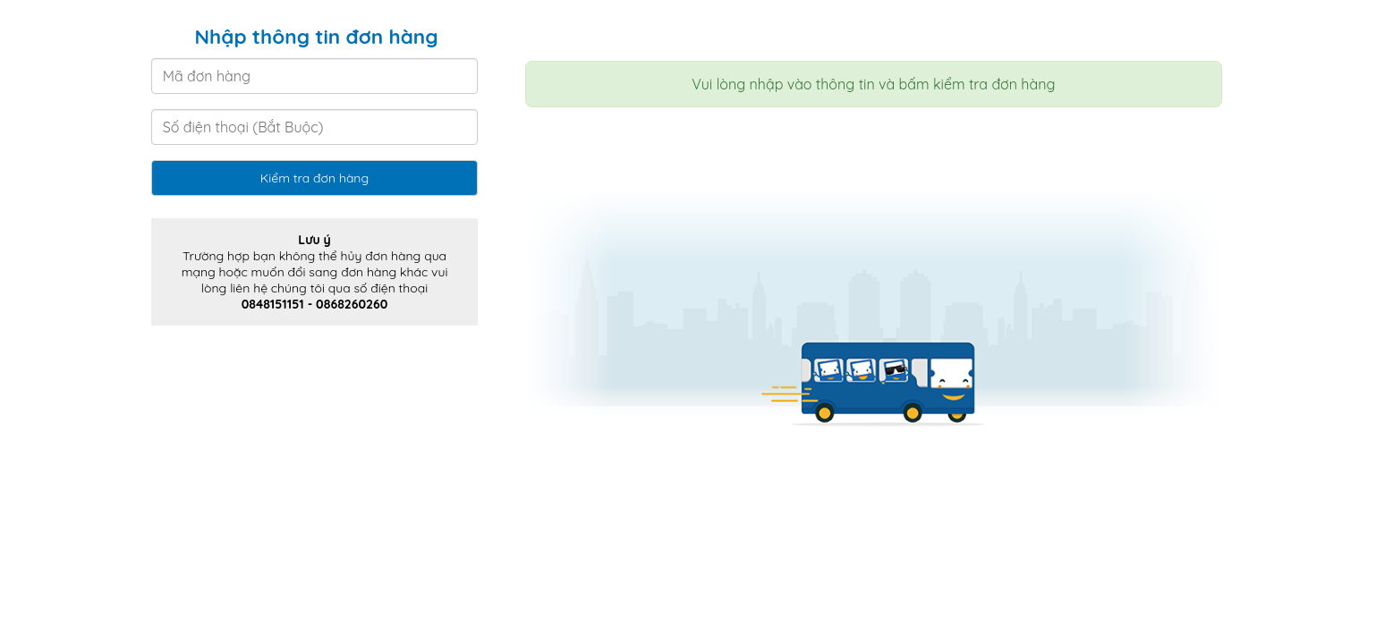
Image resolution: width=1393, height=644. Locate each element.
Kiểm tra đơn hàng (314, 178)
